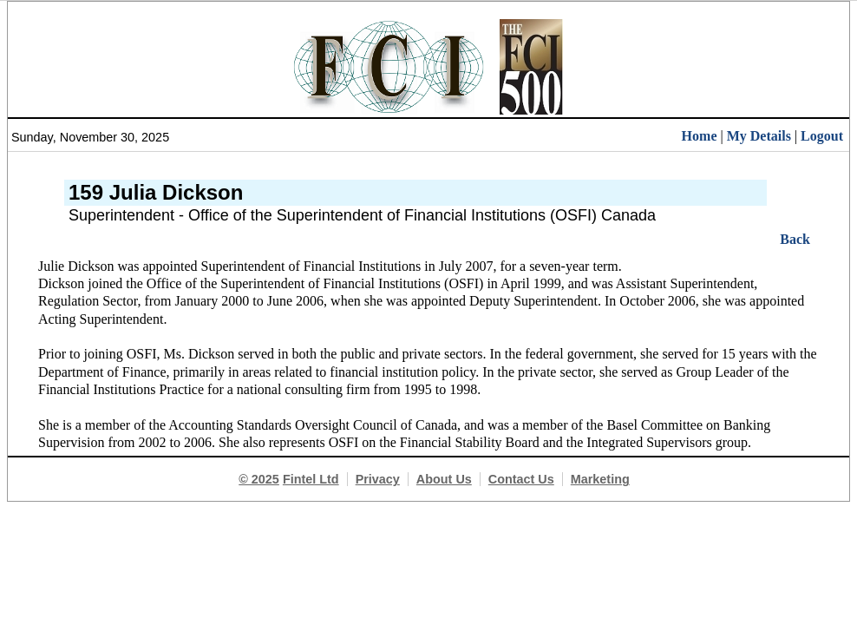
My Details (759, 135)
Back (795, 239)
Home (699, 135)
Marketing (600, 479)
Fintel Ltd (311, 479)
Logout (822, 135)
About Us (444, 479)
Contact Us (521, 479)
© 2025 (259, 479)
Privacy (378, 479)
